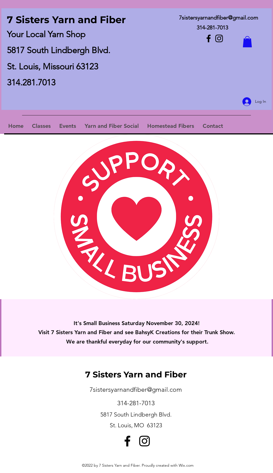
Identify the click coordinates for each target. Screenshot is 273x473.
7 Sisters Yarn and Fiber (66, 20)
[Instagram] (219, 38)
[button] (247, 41)
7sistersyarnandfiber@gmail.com (218, 17)
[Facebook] (209, 38)
